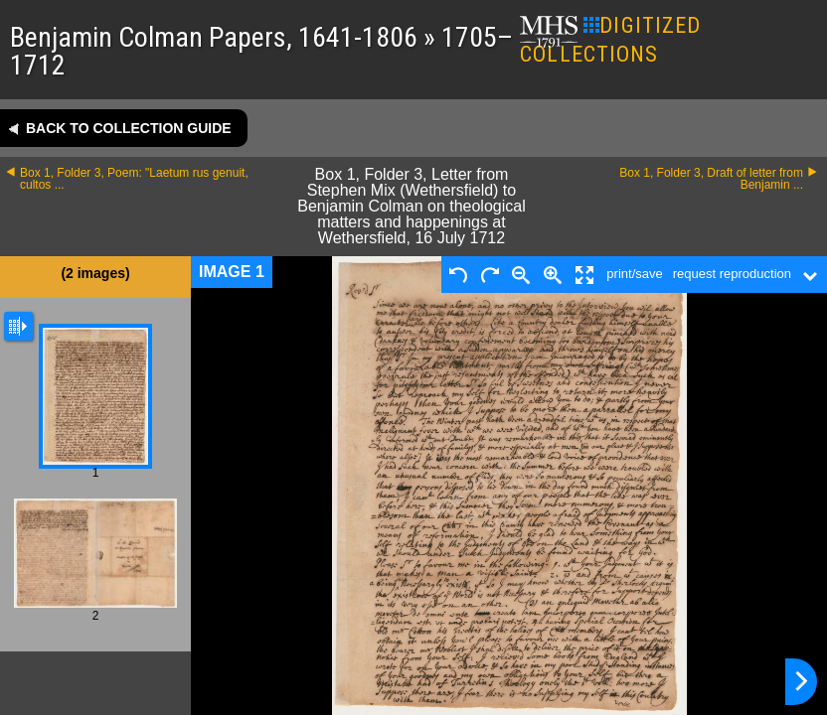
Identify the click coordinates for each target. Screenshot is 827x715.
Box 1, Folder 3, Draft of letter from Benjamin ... (711, 179)
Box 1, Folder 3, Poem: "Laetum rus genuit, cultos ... (134, 179)
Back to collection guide (129, 128)
